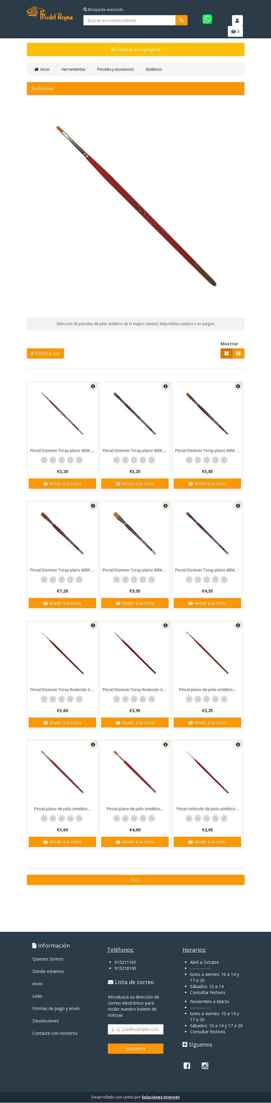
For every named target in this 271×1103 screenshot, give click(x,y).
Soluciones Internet (161, 1097)
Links (37, 996)
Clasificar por (45, 353)
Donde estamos (48, 971)
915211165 (125, 962)
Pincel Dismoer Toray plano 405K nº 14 (64, 570)
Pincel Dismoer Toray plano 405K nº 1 (64, 450)
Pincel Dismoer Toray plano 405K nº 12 (209, 450)
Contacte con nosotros (55, 1033)
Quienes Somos (47, 959)
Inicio (37, 984)
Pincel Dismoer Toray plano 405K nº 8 (209, 570)
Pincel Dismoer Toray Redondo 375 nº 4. (136, 689)
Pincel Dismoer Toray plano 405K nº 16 (136, 570)
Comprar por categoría (135, 49)
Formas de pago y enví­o (56, 1009)
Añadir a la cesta (62, 483)
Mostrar (229, 344)
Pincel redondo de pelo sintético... (207, 809)
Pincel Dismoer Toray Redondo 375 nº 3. (64, 689)
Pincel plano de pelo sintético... (207, 689)
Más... (135, 880)
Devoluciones (45, 1021)
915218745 (125, 968)
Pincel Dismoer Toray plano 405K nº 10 (136, 450)
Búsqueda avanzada (103, 9)
